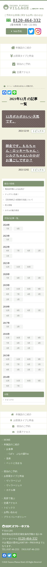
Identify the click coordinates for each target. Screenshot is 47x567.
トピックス (38, 131)
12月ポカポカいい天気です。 (22, 119)
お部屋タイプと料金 (23, 56)
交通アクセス (23, 72)
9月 (39, 289)
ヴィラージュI (13, 480)
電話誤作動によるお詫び (14, 189)
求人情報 (8, 205)
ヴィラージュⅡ (14, 485)
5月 (7, 240)
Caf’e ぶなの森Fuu (19, 454)
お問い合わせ (10, 512)
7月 (7, 229)
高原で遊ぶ (9, 498)
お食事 (9, 449)
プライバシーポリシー (15, 517)
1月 (7, 256)
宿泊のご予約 (23, 64)
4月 (28, 294)
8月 (7, 251)
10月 (28, 267)
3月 (39, 278)
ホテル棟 (10, 490)
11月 (18, 267)
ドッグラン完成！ (12, 194)
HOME (7, 440)
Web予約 (17, 31)
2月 (39, 251)
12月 (7, 267)
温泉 (8, 458)
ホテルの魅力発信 (12, 210)
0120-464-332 (27, 20)
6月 (18, 229)
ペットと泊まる (14, 463)
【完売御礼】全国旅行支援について (19, 200)
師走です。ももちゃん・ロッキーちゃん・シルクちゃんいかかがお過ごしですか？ (23, 153)
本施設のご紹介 (23, 47)
